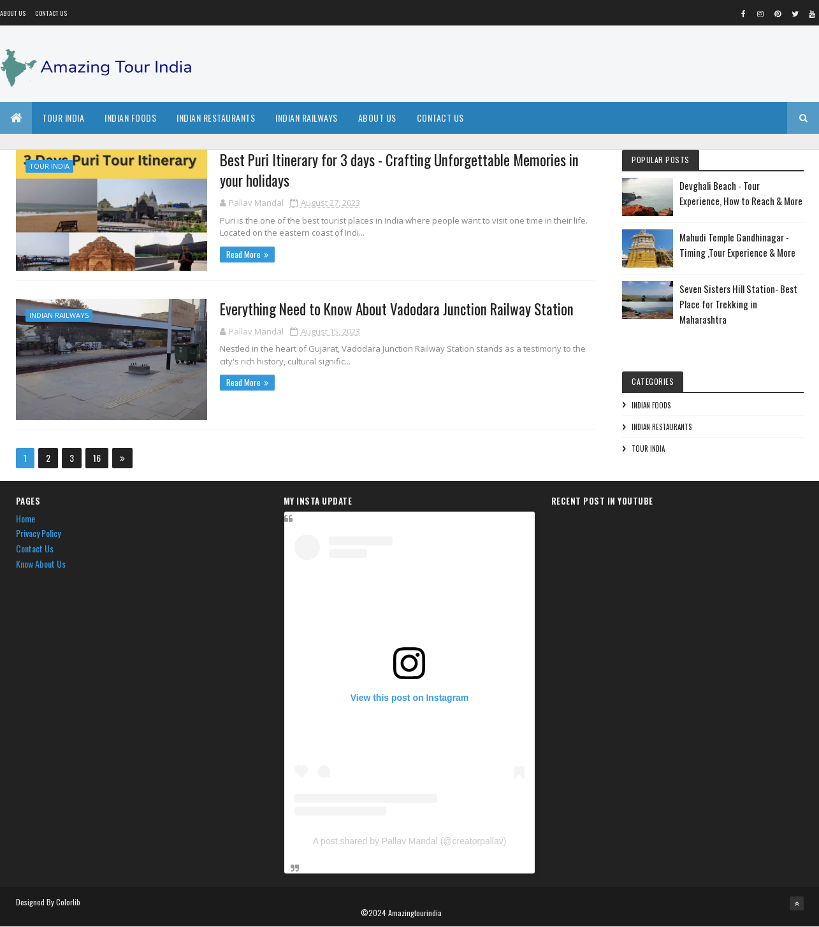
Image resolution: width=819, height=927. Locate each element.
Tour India (63, 117)
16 (97, 457)
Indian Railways (306, 117)
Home (25, 518)
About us (12, 13)
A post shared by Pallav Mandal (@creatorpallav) (410, 841)
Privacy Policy (38, 533)
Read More (243, 254)
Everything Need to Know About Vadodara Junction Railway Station (397, 309)
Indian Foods (130, 117)
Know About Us (41, 563)
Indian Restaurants (216, 117)
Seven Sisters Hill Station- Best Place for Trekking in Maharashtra (738, 304)
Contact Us (51, 13)
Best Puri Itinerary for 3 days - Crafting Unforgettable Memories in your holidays (399, 170)
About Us (377, 117)
